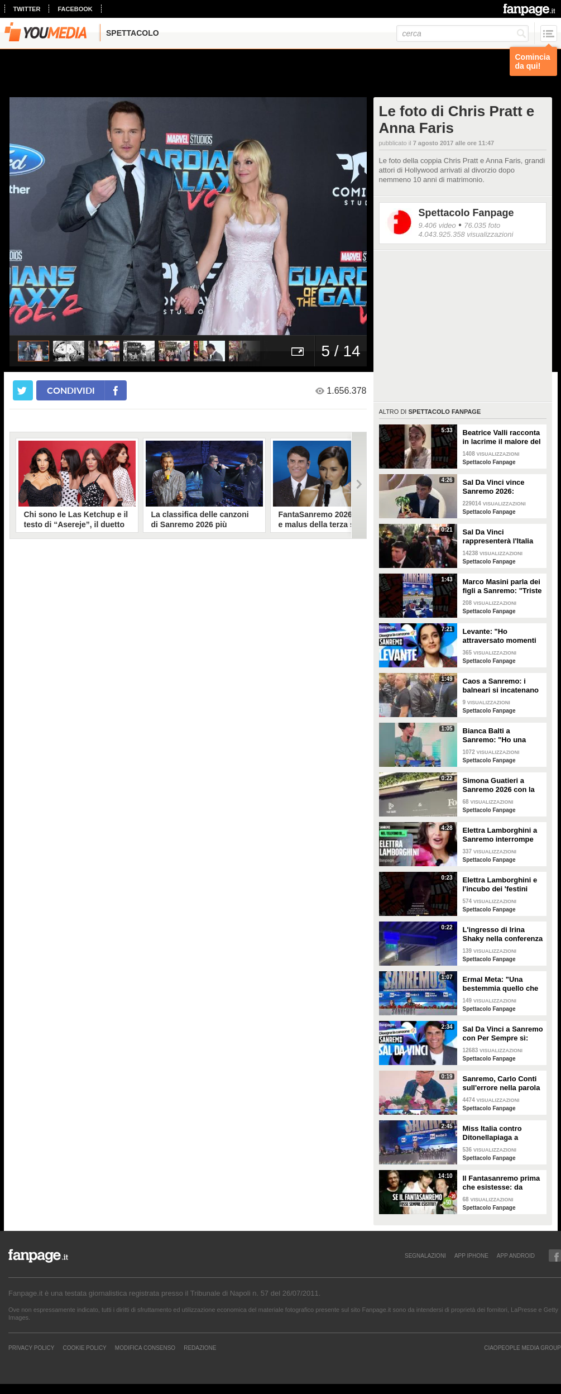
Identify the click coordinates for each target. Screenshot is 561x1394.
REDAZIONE (200, 1347)
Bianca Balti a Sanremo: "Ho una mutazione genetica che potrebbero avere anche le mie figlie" (499, 735)
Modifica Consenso (145, 1347)
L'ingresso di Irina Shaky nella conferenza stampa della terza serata (503, 934)
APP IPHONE (471, 1255)
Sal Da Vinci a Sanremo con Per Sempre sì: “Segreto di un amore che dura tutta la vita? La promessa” (503, 1034)
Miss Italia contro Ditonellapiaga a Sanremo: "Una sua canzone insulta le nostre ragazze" (496, 1133)
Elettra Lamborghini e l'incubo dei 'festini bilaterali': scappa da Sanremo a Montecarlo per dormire (501, 885)
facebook (74, 9)
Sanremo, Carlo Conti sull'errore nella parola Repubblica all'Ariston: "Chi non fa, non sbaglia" (502, 1083)
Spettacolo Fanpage (466, 212)
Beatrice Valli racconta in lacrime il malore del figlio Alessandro (502, 437)
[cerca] (462, 33)
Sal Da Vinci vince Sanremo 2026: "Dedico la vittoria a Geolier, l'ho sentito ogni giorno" (497, 487)
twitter (27, 9)
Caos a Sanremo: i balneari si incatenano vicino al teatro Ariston (502, 686)
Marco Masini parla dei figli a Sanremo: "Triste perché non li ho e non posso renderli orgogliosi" (502, 586)
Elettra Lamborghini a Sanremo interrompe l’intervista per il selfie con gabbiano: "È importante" (501, 835)
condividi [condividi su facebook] (71, 390)
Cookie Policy (84, 1347)
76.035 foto (482, 225)
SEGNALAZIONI (425, 1255)
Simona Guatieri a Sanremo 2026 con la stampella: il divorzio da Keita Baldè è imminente (499, 785)
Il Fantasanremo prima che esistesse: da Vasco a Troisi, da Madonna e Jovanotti (501, 1183)
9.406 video (437, 225)
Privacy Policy (31, 1347)
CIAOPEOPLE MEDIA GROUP (522, 1347)
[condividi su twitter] (23, 390)
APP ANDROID (516, 1255)
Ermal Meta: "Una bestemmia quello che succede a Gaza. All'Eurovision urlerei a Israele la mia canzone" (503, 984)
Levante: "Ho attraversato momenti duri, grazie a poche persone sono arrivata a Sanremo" (501, 636)
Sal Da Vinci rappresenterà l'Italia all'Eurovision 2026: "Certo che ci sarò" (498, 537)
